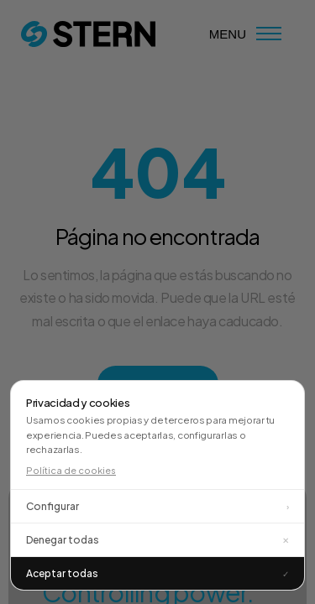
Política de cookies (71, 470)
